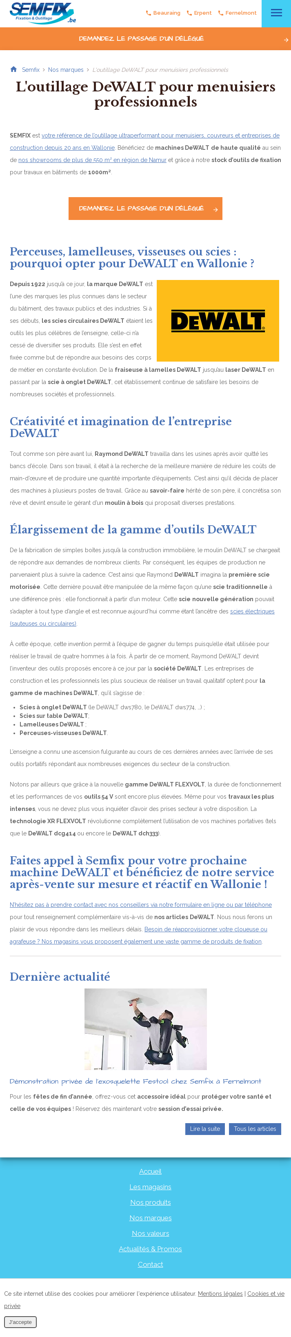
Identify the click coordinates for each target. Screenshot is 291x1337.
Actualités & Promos (150, 1249)
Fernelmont (237, 13)
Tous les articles (255, 1129)
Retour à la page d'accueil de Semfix (13, 70)
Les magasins (150, 1187)
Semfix (31, 70)
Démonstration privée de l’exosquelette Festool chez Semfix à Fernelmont (135, 1081)
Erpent (198, 13)
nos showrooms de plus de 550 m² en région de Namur (92, 160)
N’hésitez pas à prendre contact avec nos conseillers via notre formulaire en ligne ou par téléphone (141, 905)
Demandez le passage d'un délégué (184, 38)
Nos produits (150, 1202)
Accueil (150, 1171)
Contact (150, 1264)
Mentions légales (220, 1293)
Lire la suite (205, 1129)
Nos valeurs (150, 1233)
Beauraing (162, 13)
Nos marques (66, 70)
